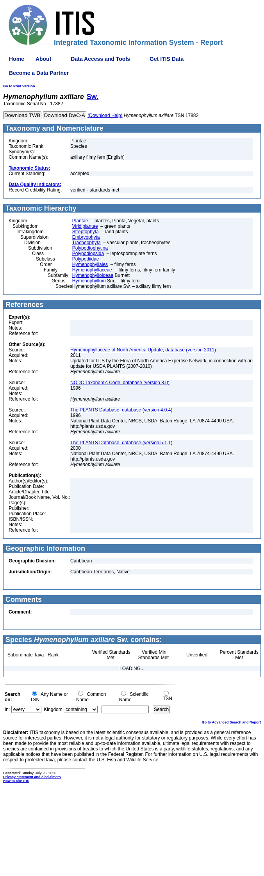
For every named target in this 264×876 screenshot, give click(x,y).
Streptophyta (85, 231)
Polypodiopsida (88, 253)
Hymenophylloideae (92, 275)
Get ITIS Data (167, 59)
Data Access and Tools (100, 59)
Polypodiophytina (90, 248)
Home (16, 59)
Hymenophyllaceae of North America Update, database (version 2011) (143, 350)
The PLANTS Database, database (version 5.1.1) (121, 442)
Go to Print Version (19, 86)
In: (7, 709)
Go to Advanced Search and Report (231, 722)
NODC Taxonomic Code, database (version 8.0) (119, 382)
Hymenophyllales (90, 264)
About (43, 59)
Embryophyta (86, 237)
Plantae (80, 220)
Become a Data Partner (39, 73)
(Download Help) (104, 115)
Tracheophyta (86, 242)
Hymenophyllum (89, 281)
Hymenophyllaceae (92, 270)
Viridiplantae (85, 226)
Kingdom (53, 709)
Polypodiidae (85, 259)
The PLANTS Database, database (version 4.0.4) (121, 410)
